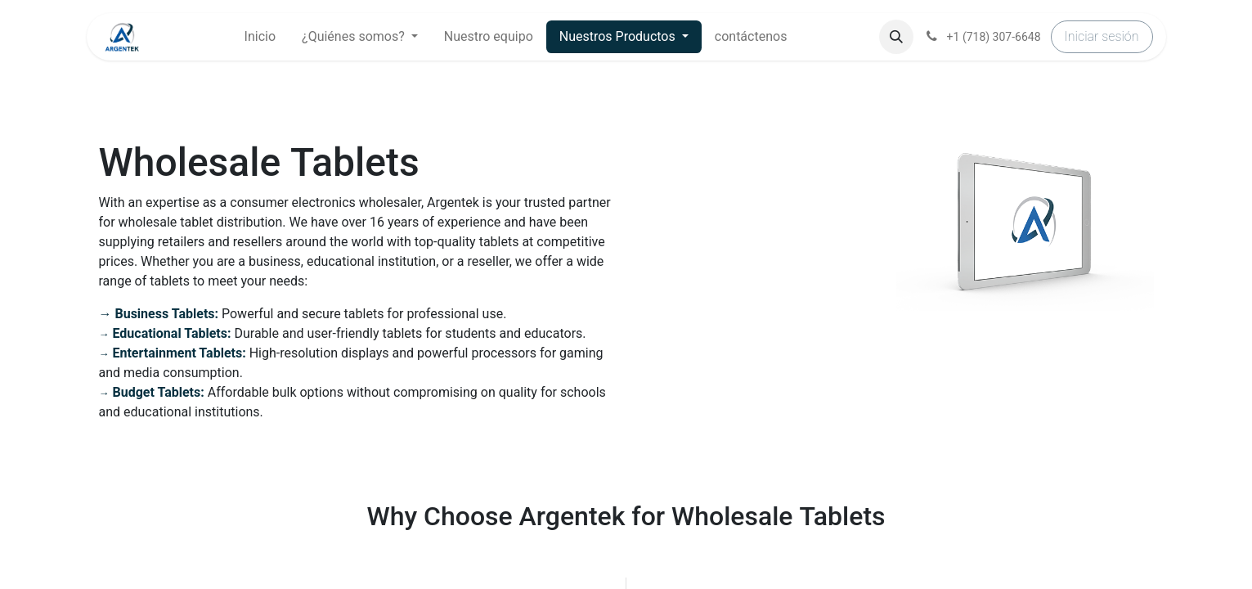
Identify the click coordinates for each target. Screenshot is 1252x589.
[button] (896, 37)
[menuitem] (260, 36)
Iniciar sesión (1102, 36)
